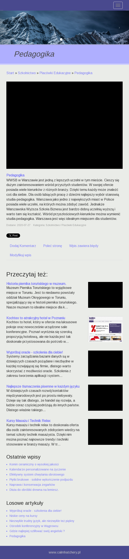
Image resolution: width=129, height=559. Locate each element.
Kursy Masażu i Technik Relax (28, 421)
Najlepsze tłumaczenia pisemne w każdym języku (42, 386)
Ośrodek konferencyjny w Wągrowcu (34, 526)
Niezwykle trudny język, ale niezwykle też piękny (42, 521)
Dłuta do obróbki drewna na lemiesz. (34, 489)
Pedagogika (83, 73)
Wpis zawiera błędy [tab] (83, 246)
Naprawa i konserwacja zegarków (32, 484)
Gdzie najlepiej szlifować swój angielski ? (37, 531)
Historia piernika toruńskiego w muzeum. (36, 284)
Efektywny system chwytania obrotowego (37, 474)
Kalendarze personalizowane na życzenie (38, 469)
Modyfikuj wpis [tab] (20, 255)
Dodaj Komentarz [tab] (23, 246)
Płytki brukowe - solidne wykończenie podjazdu (41, 479)
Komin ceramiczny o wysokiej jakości (34, 464)
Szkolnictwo (27, 73)
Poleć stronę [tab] (52, 246)
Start (10, 73)
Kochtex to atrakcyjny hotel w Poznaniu (35, 318)
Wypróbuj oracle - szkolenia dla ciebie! (34, 352)
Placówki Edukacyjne (55, 73)
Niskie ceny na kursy (23, 515)
